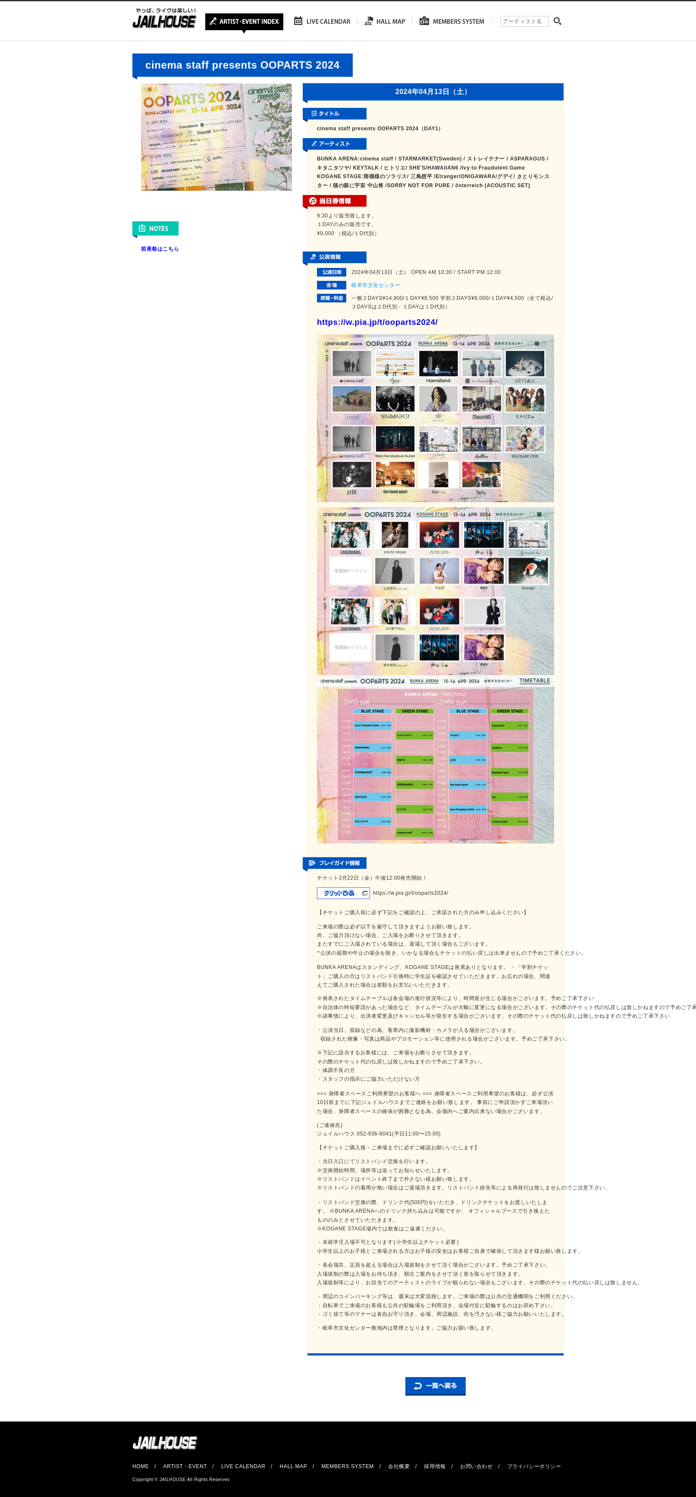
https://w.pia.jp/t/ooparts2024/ (377, 322)
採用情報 (434, 1466)
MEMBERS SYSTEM (347, 1466)
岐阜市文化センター (375, 285)
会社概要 (399, 1466)
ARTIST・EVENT (185, 1466)
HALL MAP (293, 1466)
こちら (171, 249)
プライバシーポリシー (534, 1466)
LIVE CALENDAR (243, 1466)
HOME (140, 1466)
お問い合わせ (476, 1466)
